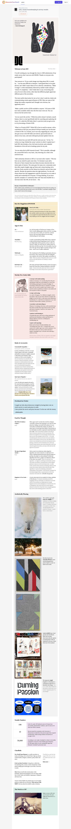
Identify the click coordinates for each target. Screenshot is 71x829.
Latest (22, 2)
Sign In (66, 2)
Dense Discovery (23, 8)
